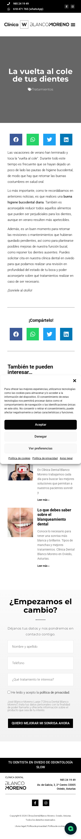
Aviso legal (66, 458)
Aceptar (40, 425)
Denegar (41, 436)
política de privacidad (54, 692)
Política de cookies (19, 458)
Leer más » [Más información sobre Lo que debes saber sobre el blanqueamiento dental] (43, 565)
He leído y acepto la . (40, 701)
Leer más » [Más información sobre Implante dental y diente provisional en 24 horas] (43, 499)
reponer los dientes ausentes (36, 252)
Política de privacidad (45, 458)
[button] (74, 380)
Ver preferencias (40, 448)
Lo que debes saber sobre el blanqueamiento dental (54, 517)
